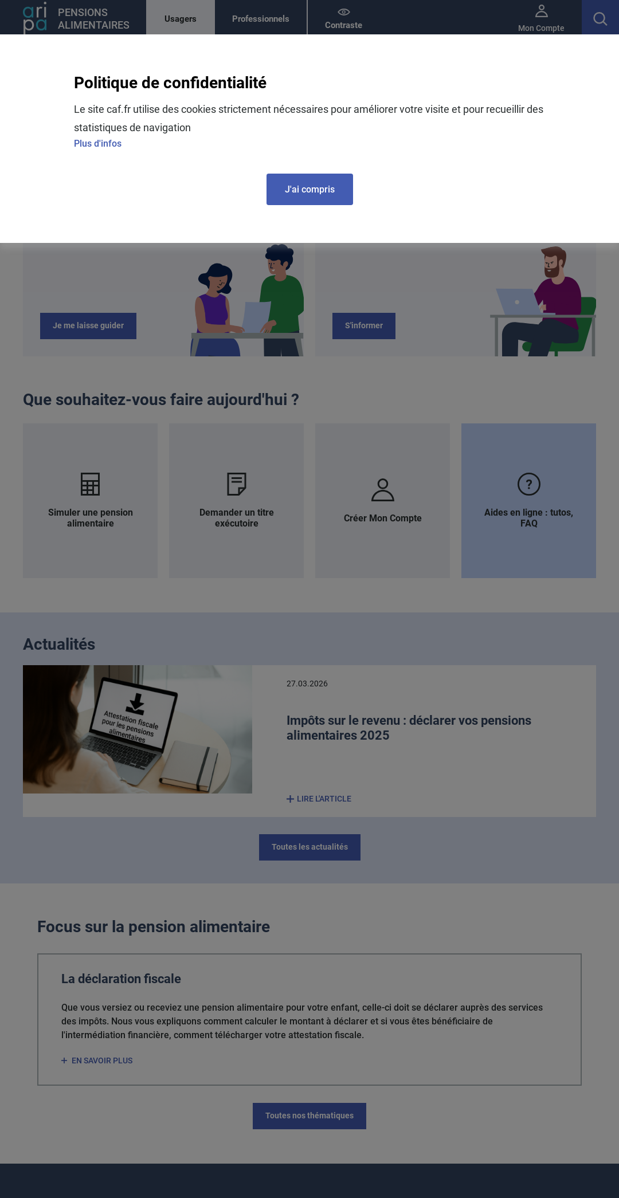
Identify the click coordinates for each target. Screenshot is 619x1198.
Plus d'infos (98, 143)
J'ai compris (310, 189)
